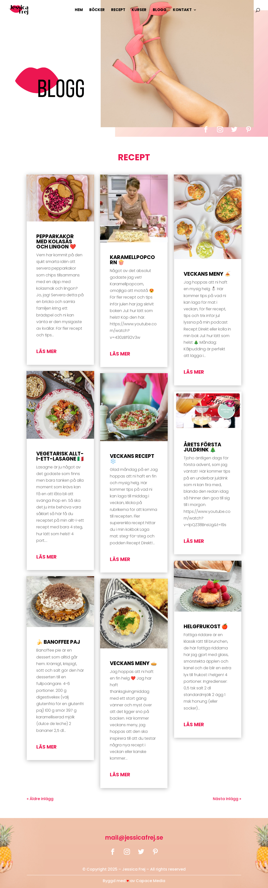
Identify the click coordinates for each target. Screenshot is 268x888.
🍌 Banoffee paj (58, 641)
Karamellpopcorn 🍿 (132, 260)
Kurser (139, 10)
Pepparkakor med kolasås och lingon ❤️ (56, 241)
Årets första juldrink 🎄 (202, 447)
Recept (118, 10)
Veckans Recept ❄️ (132, 458)
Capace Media (150, 881)
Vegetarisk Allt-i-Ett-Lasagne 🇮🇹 (60, 456)
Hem (79, 10)
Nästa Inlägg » (227, 799)
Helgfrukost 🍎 (206, 626)
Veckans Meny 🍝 (207, 273)
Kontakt (182, 10)
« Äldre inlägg (40, 799)
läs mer (46, 351)
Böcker (97, 10)
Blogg (159, 10)
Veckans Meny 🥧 (133, 663)
